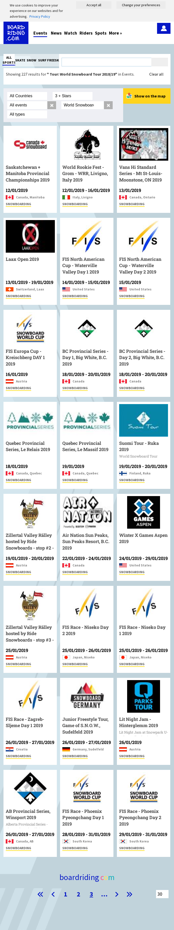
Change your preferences (141, 5)
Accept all (94, 5)
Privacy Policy (39, 16)
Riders (86, 33)
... (104, 894)
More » (115, 33)
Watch (70, 33)
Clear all (156, 74)
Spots (100, 33)
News (56, 33)
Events (40, 33)
